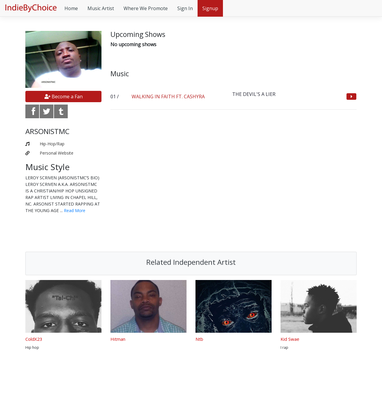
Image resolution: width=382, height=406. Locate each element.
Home (71, 8)
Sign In (185, 8)
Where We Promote (146, 8)
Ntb (199, 339)
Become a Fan (63, 96)
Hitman (117, 339)
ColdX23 (33, 339)
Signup (210, 8)
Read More (74, 210)
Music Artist (100, 8)
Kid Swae (290, 339)
